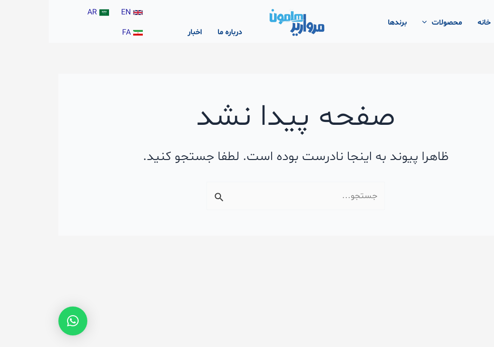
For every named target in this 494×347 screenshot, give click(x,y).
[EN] (84, 12)
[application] (378, 22)
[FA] (84, 32)
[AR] (51, 12)
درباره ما (181, 32)
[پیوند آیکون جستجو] (472, 23)
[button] (24, 321)
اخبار (146, 32)
